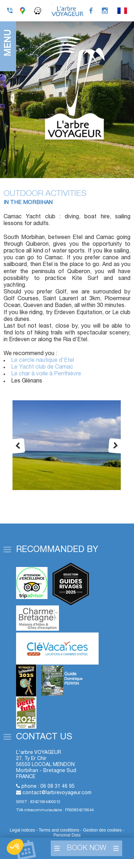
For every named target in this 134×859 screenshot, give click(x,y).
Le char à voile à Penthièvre (46, 373)
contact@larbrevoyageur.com (57, 793)
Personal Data (66, 835)
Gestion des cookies (103, 830)
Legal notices (22, 830)
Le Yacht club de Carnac (42, 367)
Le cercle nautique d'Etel (42, 360)
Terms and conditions (59, 830)
